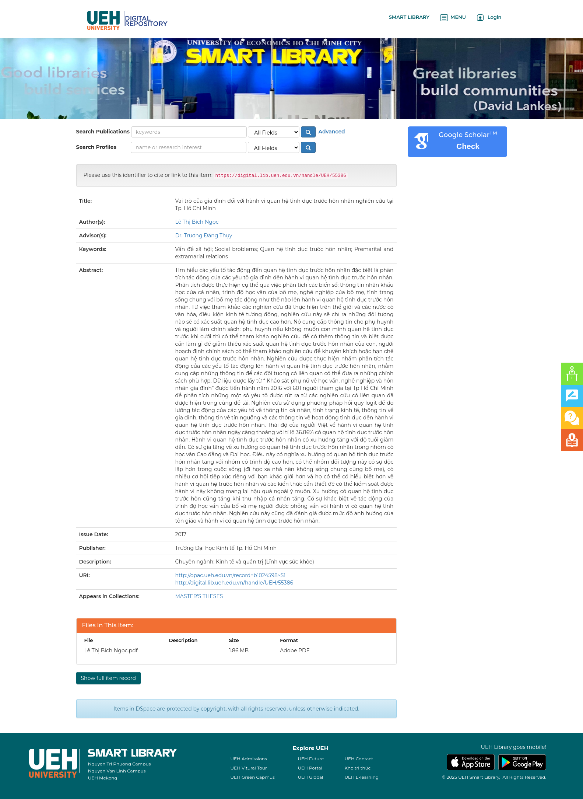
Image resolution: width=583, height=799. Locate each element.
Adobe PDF (294, 650)
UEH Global (310, 777)
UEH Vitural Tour (248, 768)
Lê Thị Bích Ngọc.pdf (111, 650)
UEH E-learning (361, 777)
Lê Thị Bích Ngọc (197, 222)
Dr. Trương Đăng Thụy (203, 235)
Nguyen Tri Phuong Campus (119, 764)
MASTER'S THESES (199, 596)
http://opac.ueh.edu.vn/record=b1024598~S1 (230, 575)
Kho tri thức (357, 768)
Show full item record (108, 678)
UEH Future (311, 758)
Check (468, 146)
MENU (453, 17)
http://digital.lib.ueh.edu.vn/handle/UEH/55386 (234, 582)
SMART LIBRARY (409, 17)
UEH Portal (310, 768)
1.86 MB (239, 650)
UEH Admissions (248, 758)
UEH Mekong (102, 778)
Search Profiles (96, 147)
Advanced (331, 131)
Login (489, 17)
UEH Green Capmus (252, 777)
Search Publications (103, 131)
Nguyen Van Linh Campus (117, 771)
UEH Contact (358, 758)
